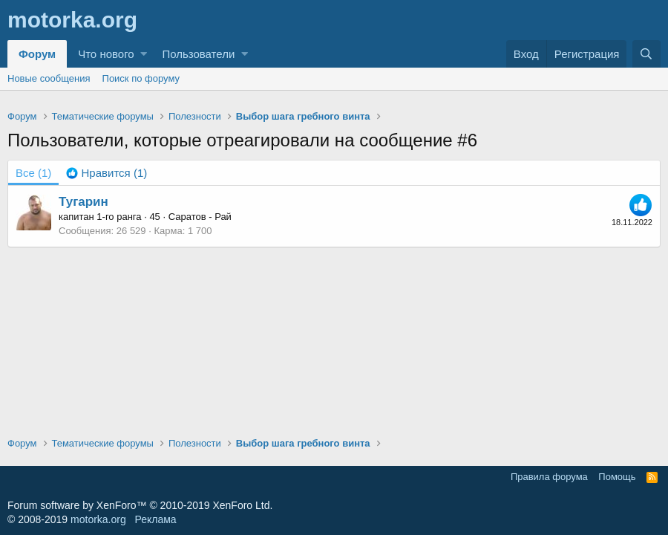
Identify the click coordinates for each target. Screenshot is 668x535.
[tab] (106, 172)
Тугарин (83, 202)
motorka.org (98, 519)
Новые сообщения (49, 78)
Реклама (155, 519)
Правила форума (549, 476)
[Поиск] (646, 54)
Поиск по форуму (141, 78)
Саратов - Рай (200, 216)
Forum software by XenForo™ (139, 505)
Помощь (616, 476)
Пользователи (198, 54)
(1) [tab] (33, 172)
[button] (144, 54)
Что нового (106, 54)
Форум (37, 54)
